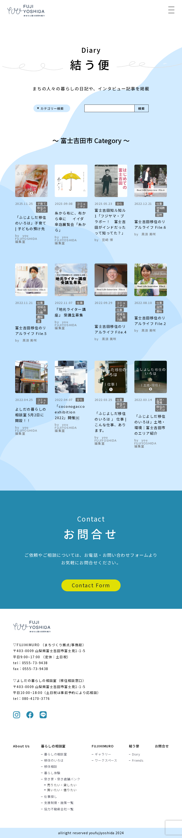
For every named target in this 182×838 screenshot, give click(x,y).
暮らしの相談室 (53, 746)
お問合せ (162, 746)
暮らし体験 (52, 773)
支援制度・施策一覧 (58, 803)
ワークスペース (106, 760)
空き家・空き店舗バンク (62, 779)
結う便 (134, 746)
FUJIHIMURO (103, 746)
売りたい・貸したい (62, 784)
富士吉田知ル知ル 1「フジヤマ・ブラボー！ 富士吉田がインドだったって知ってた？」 (110, 221)
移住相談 (50, 766)
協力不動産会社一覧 (58, 809)
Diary (136, 754)
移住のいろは (54, 760)
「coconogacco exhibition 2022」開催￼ (70, 412)
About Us (21, 746)
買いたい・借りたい (62, 789)
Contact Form (91, 585)
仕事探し (50, 796)
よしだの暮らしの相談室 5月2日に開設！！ (30, 415)
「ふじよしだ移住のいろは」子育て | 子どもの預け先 (30, 223)
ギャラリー (103, 754)
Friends (137, 760)
